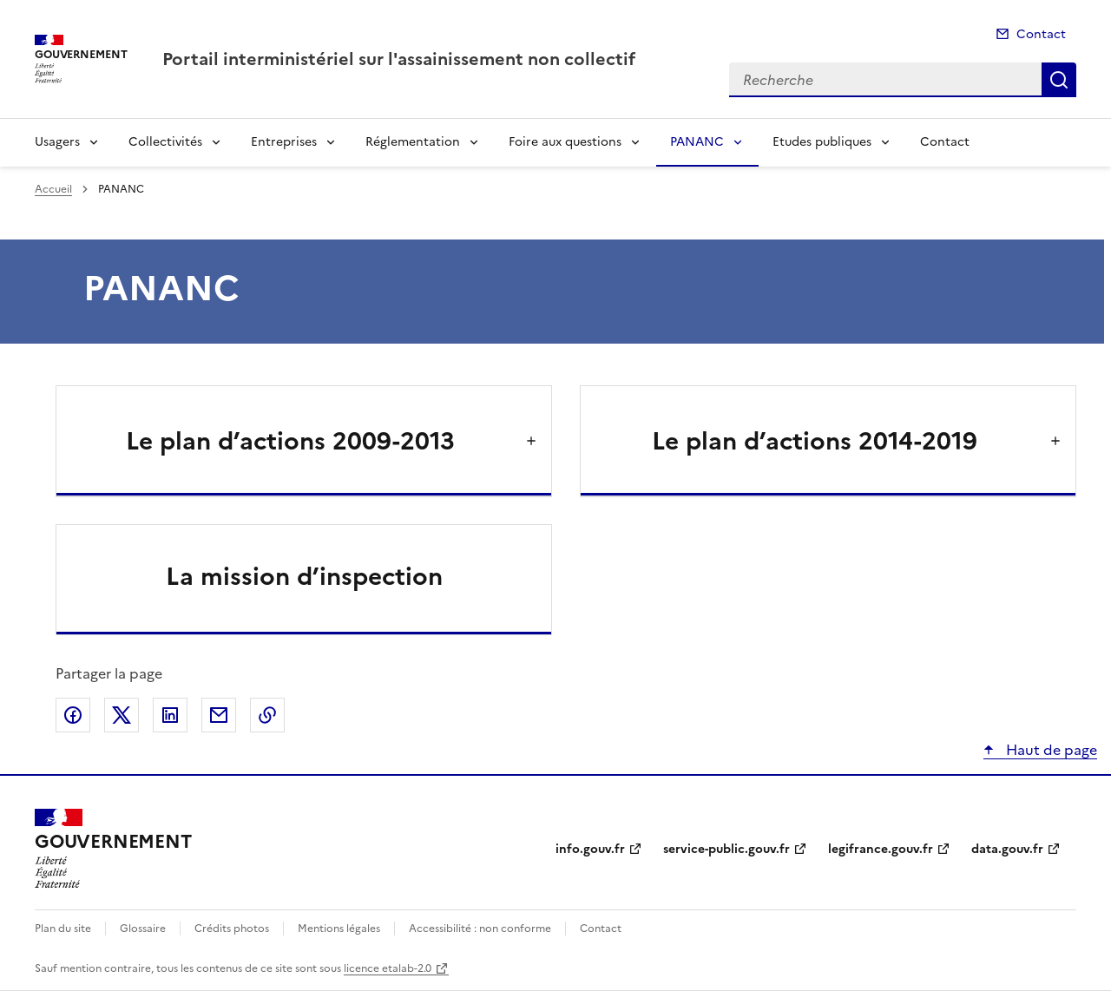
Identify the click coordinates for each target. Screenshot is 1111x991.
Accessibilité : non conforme (480, 928)
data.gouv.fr (1007, 849)
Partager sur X (121, 715)
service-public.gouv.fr (726, 849)
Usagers (57, 142)
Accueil (53, 189)
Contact (1041, 34)
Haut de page (1050, 749)
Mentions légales (339, 928)
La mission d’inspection (304, 576)
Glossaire (143, 928)
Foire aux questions (565, 142)
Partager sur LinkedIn (170, 715)
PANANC (697, 142)
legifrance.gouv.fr (880, 849)
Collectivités (165, 142)
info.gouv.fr (590, 849)
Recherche (1059, 79)
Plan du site (63, 928)
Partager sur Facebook (73, 715)
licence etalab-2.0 (387, 968)
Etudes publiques (821, 142)
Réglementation (412, 142)
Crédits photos (231, 928)
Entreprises (284, 142)
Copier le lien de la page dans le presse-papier (267, 715)
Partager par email (218, 715)
